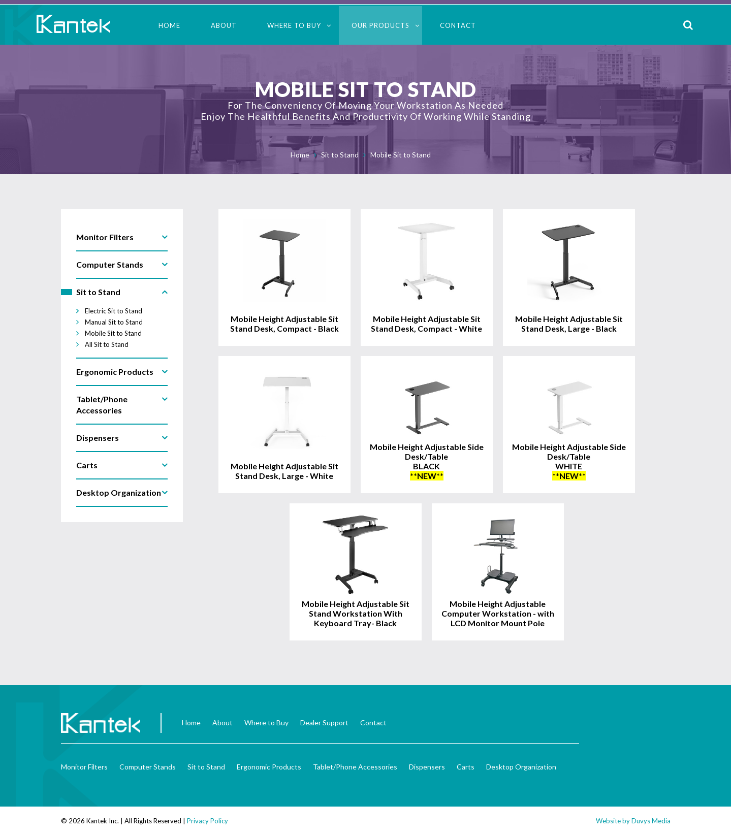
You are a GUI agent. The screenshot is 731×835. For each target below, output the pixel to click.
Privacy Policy (207, 821)
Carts (465, 766)
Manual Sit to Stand (114, 322)
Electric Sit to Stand (113, 311)
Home (169, 25)
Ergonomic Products (269, 766)
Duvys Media (651, 821)
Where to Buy (294, 25)
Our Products (380, 25)
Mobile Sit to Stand (400, 154)
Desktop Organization (521, 766)
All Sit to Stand (107, 344)
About (224, 25)
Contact (458, 25)
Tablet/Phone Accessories (355, 766)
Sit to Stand (340, 154)
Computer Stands (147, 766)
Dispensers (427, 766)
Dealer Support (324, 722)
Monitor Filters (84, 766)
